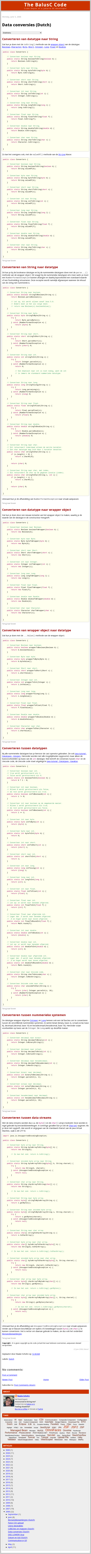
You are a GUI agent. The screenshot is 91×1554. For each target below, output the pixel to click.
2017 (8, 1479)
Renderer (82, 1433)
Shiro (58, 1435)
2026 (8, 1453)
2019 (8, 1473)
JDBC (54, 1427)
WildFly (80, 1440)
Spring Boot (66, 1435)
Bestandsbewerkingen (12, 1334)
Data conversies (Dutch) (18, 1531)
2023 (8, 1462)
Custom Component (30, 1422)
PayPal (40, 1409)
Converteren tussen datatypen (24, 748)
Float (53, 47)
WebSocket (58, 1440)
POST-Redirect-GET (40, 1433)
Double (62, 47)
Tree (38, 1437)
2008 (8, 1505)
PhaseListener (25, 1433)
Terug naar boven (9, 260)
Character (16, 47)
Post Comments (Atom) (24, 1385)
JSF (66, 1427)
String (61, 154)
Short (31, 47)
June (10, 1517)
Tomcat (31, 1437)
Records (74, 1433)
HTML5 (16, 1427)
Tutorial (44, 1437)
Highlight (9, 1427)
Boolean (6, 47)
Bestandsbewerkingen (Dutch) (21, 1520)
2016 (8, 1482)
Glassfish (81, 1424)
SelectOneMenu (27, 1435)
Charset (73, 1125)
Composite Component (67, 1420)
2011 (8, 1497)
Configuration (82, 1420)
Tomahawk (22, 1437)
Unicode (53, 1437)
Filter (69, 1424)
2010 (8, 1500)
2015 (8, 1485)
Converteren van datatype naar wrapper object (36, 510)
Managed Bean (19, 1430)
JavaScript (45, 1427)
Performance (11, 1433)
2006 (8, 1511)
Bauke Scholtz (24, 1396)
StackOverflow (79, 1435)
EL (34, 1424)
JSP (82, 1427)
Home (46, 1379)
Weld (66, 1440)
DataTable (49, 1422)
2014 (8, 1488)
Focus (75, 1424)
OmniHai (67, 1430)
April (10, 1547)
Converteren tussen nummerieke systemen (34, 1015)
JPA (60, 1427)
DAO (41, 1422)
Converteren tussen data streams (26, 1117)
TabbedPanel (12, 1437)
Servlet (51, 1435)
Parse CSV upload (16, 1523)
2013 (8, 1491)
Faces (63, 1424)
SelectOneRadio (40, 1435)
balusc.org (31, 1404)
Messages (32, 1430)
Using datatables (15, 1525)
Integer (39, 47)
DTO (83, 1422)
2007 (8, 1508)
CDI (41, 1419)
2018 (8, 1476)
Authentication (28, 1420)
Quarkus (62, 1433)
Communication (51, 1420)
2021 (8, 1467)
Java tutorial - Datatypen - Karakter (62, 761)
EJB (30, 1424)
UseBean (73, 1437)
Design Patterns (60, 1422)
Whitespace (72, 1440)
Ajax (20, 1420)
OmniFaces (53, 1430)
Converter (8, 1422)
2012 (8, 1494)
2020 (8, 1470)
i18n (21, 1427)
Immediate (28, 1427)
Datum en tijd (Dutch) (17, 1537)
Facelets (55, 1424)
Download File (73, 1422)
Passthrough (77, 1430)
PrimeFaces (53, 1433)
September (13, 1514)
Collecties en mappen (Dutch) (21, 1528)
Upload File (63, 1437)
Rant (68, 1433)
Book (35, 1420)
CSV (20, 1422)
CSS (15, 1422)
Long (46, 47)
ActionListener (8, 1420)
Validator (12, 1439)
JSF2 (74, 1427)
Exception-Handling (43, 1424)
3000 (8, 1450)
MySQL (40, 1430)
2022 (8, 1464)
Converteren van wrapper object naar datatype (36, 630)
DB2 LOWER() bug (16, 1534)
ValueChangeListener (25, 1440)
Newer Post (7, 1379)
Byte (25, 47)
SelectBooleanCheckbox (12, 1435)
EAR (15, 1424)
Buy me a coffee (21, 1409)
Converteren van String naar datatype (30, 267)
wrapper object (57, 44)
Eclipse (22, 1424)
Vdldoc (37, 1440)
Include (36, 1427)
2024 (8, 1459)
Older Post (84, 1379)
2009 (8, 1503)
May (10, 1544)
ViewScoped (47, 1439)
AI (15, 1420)
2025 (8, 1456)
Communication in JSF (17, 1540)
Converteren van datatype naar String (30, 39)
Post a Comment (9, 1375)
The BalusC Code (45, 4)
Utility (80, 1437)
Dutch (11, 1359)
